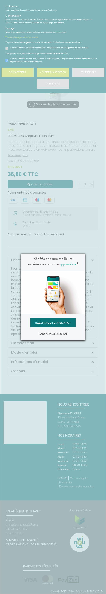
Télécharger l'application (53, 323)
